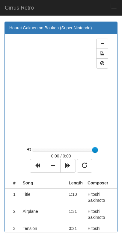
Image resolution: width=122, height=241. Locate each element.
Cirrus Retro (19, 8)
